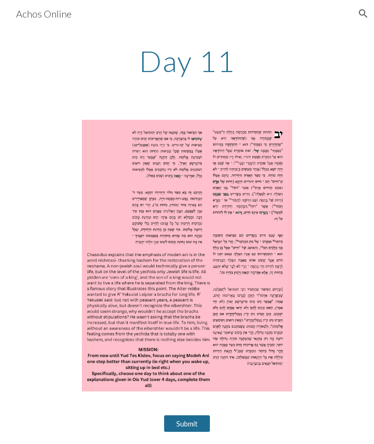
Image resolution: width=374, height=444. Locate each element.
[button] (362, 13)
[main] (187, 61)
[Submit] (186, 423)
